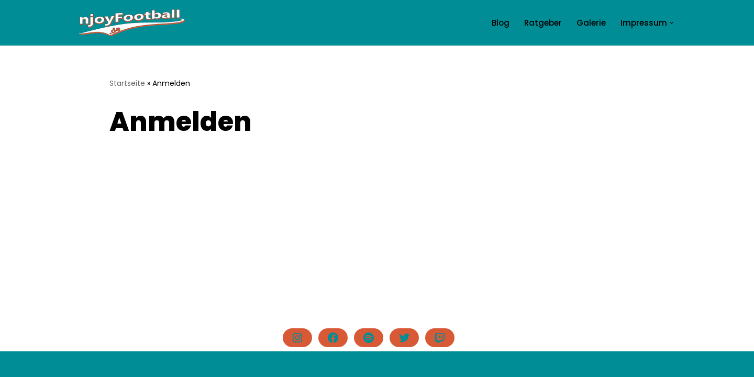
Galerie (591, 22)
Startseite (127, 83)
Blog (500, 22)
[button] (672, 23)
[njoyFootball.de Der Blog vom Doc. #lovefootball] (132, 22)
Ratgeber (543, 22)
